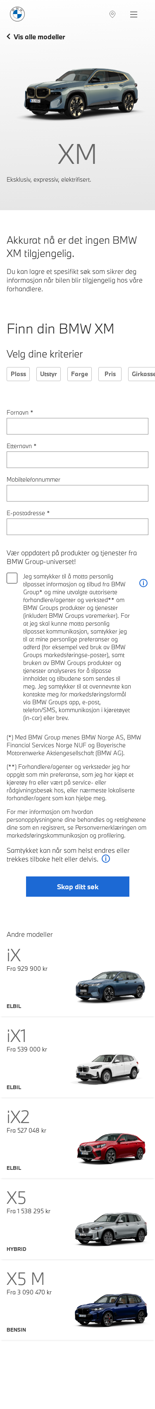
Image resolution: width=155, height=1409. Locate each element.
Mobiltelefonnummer (33, 479)
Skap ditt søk (77, 886)
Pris (110, 374)
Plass (18, 374)
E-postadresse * (28, 513)
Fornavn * (20, 412)
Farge (79, 374)
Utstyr (48, 374)
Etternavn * (22, 446)
